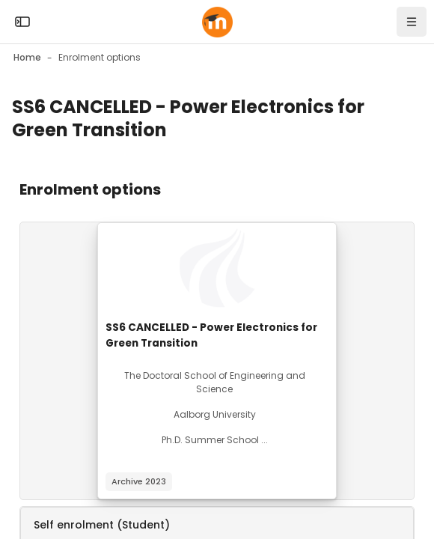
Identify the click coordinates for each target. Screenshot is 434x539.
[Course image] (217, 268)
